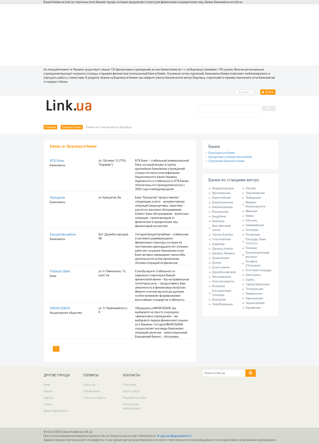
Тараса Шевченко (258, 284)
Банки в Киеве (71, 127)
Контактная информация (131, 406)
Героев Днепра (222, 234)
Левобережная (222, 304)
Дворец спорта (222, 248)
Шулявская (253, 307)
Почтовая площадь (259, 270)
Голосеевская (221, 239)
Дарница (218, 244)
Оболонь (251, 220)
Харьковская (254, 298)
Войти (268, 92)
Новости (89, 384)
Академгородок (223, 188)
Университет (254, 293)
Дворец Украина (223, 253)
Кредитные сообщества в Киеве (230, 157)
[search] (228, 108)
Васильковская (222, 207)
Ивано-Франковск (56, 410)
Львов (48, 391)
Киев (47, 384)
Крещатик (57, 197)
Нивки (250, 215)
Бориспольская (222, 202)
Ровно (48, 404)
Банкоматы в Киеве (222, 152)
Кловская (218, 286)
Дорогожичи (220, 267)
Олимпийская (255, 225)
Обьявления (91, 391)
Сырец (250, 279)
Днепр (216, 262)
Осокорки (252, 229)
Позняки (251, 248)
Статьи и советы (94, 397)
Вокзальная (220, 211)
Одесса (48, 397)
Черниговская (255, 303)
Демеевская (220, 258)
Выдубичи (219, 216)
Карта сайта (131, 391)
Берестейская (221, 197)
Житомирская (221, 276)
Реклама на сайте (134, 397)
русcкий (244, 92)
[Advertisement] (159, 34)
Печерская (253, 234)
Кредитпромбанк (63, 234)
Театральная (254, 289)
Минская (251, 211)
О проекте (129, 384)
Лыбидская (253, 197)
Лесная (251, 188)
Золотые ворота (223, 281)
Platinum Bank (60, 271)
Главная (50, 127)
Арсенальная (221, 193)
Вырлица (218, 221)
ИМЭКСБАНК (60, 308)
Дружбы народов (224, 272)
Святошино (253, 275)
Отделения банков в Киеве (227, 161)
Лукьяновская (255, 193)
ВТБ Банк (57, 161)
